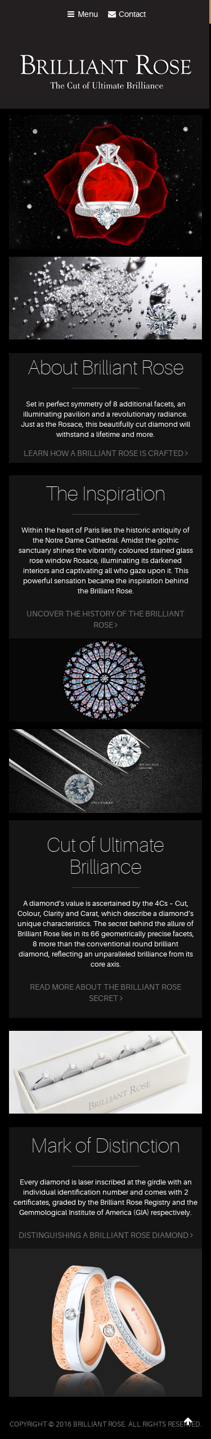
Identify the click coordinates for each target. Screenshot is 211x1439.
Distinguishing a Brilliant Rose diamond (106, 1235)
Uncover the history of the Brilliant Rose (105, 619)
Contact (126, 14)
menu (82, 14)
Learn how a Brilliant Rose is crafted (106, 453)
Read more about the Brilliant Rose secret (105, 992)
